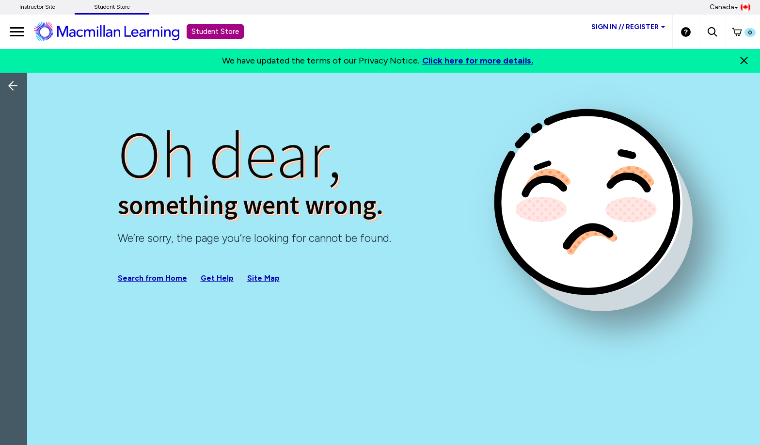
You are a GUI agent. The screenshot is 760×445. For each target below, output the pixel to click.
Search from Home (152, 278)
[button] (712, 31)
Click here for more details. (477, 60)
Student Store (112, 6)
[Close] (744, 60)
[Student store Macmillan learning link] (114, 31)
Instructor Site (37, 6)
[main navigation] (17, 31)
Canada (730, 7)
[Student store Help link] (686, 31)
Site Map (263, 278)
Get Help (217, 278)
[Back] (16, 150)
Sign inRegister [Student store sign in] (628, 27)
